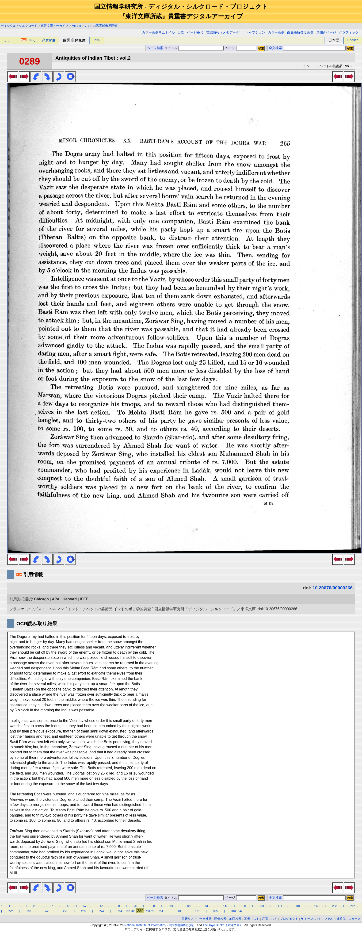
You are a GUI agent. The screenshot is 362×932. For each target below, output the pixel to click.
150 (243, 906)
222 (10, 911)
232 (29, 911)
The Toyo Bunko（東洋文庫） (223, 925)
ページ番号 (195, 32)
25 (34, 906)
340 (233, 911)
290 (147, 911)
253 (65, 911)
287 (128, 911)
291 (153, 911)
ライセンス (308, 918)
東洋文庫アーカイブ (54, 25)
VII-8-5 (76, 25)
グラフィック (348, 32)
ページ (240, 48)
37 (51, 906)
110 (170, 906)
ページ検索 (155, 48)
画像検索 (220, 918)
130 (207, 906)
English (352, 40)
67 (101, 906)
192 (316, 906)
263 (83, 911)
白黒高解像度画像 (105, 25)
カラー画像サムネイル (158, 32)
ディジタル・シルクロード (19, 25)
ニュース (354, 918)
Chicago (41, 599)
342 (240, 911)
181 (298, 906)
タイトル (194, 48)
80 (118, 906)
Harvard (70, 599)
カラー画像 (276, 32)
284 (120, 911)
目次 (181, 32)
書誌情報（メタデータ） (224, 32)
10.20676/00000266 (332, 587)
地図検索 (235, 918)
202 (334, 906)
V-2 (87, 25)
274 (101, 911)
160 (261, 906)
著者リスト (251, 918)
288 (133, 911)
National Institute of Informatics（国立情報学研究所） (160, 925)
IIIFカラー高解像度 (38, 40)
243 (47, 911)
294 (161, 911)
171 (280, 906)
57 (84, 906)
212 (353, 906)
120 (189, 906)
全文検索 (275, 48)
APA (56, 599)
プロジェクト (289, 918)
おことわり (326, 918)
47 (68, 906)
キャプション (255, 32)
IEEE (84, 599)
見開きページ (326, 32)
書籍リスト (189, 918)
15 (17, 906)
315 (197, 911)
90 (134, 906)
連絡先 (341, 918)
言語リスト (269, 918)
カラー (8, 40)
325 (215, 911)
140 (225, 906)
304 (179, 911)
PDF (97, 40)
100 (152, 906)
